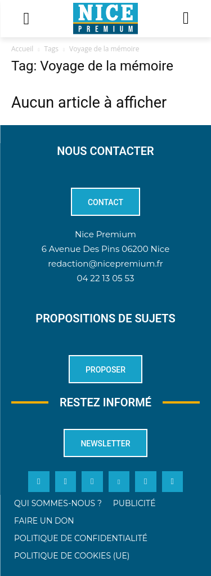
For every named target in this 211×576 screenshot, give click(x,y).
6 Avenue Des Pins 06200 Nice (105, 248)
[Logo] (105, 18)
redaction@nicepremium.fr (105, 263)
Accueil (22, 49)
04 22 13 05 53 (105, 278)
